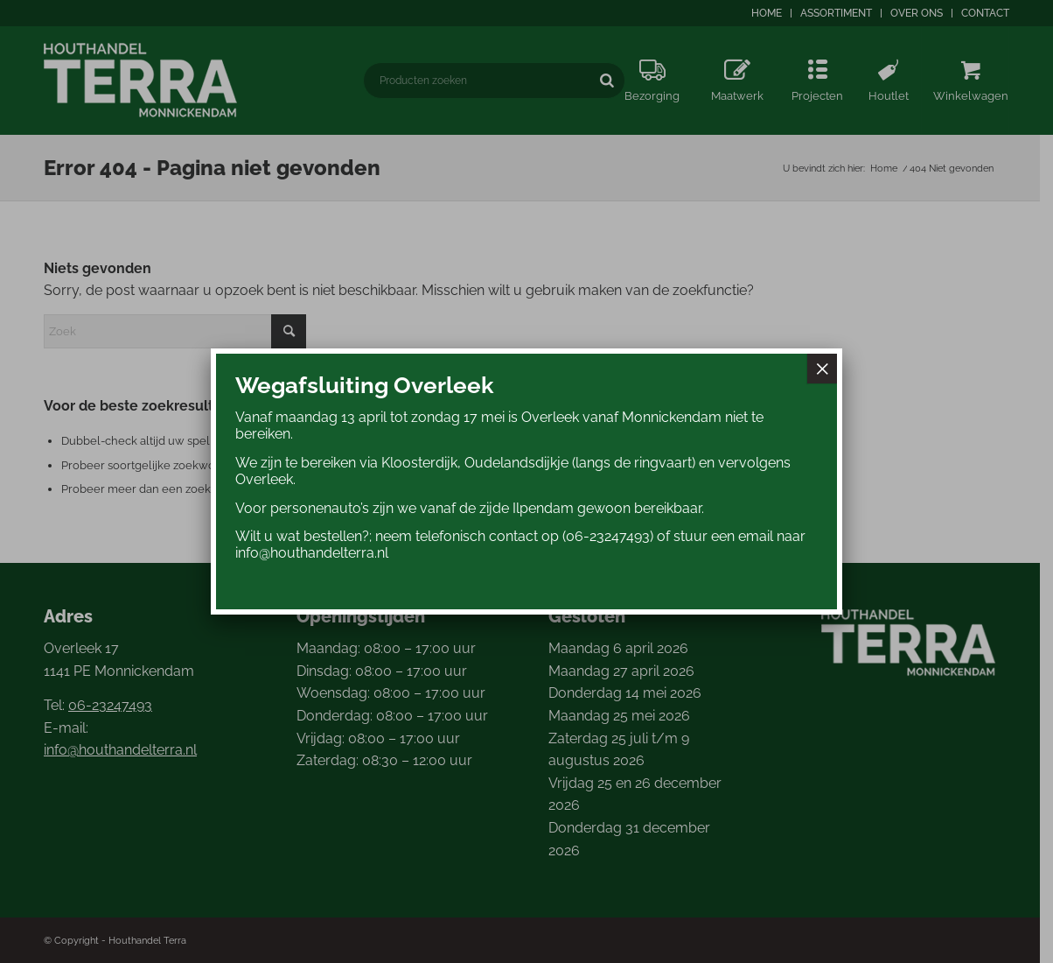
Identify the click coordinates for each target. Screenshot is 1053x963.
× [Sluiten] (822, 368)
